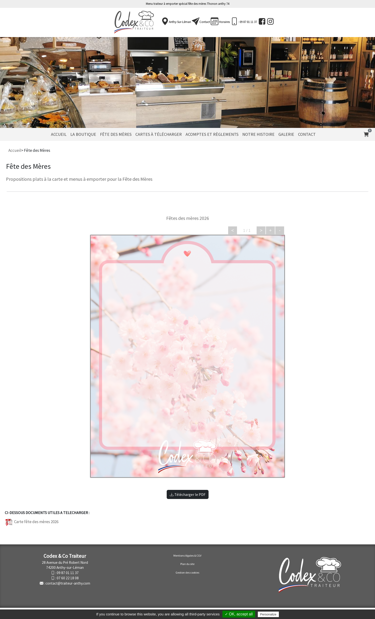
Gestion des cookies (187, 572)
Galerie (286, 134)
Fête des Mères (116, 134)
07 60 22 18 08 (68, 578)
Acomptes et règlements (212, 134)
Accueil (58, 134)
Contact (204, 22)
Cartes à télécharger (158, 134)
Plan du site (187, 564)
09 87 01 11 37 (68, 572)
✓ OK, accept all (239, 614)
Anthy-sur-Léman (180, 22)
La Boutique (83, 134)
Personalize (268, 614)
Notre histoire (258, 134)
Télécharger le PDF (187, 494)
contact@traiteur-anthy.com (67, 583)
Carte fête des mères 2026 (31, 521)
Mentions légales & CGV (187, 555)
